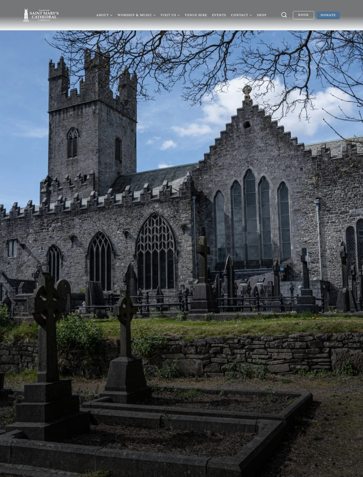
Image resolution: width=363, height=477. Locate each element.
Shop (262, 15)
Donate (328, 15)
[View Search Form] (284, 15)
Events (219, 15)
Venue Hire (196, 15)
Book (303, 15)
